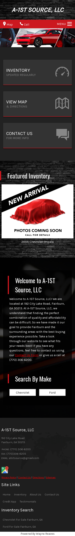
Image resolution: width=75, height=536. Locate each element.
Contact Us (24, 477)
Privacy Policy (9, 477)
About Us (35, 494)
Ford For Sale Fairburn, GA (19, 526)
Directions (38, 477)
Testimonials (28, 501)
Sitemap (51, 477)
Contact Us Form (26, 355)
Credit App (9, 501)
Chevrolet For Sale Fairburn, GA (23, 519)
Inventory (20, 494)
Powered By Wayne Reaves (38, 533)
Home (6, 494)
